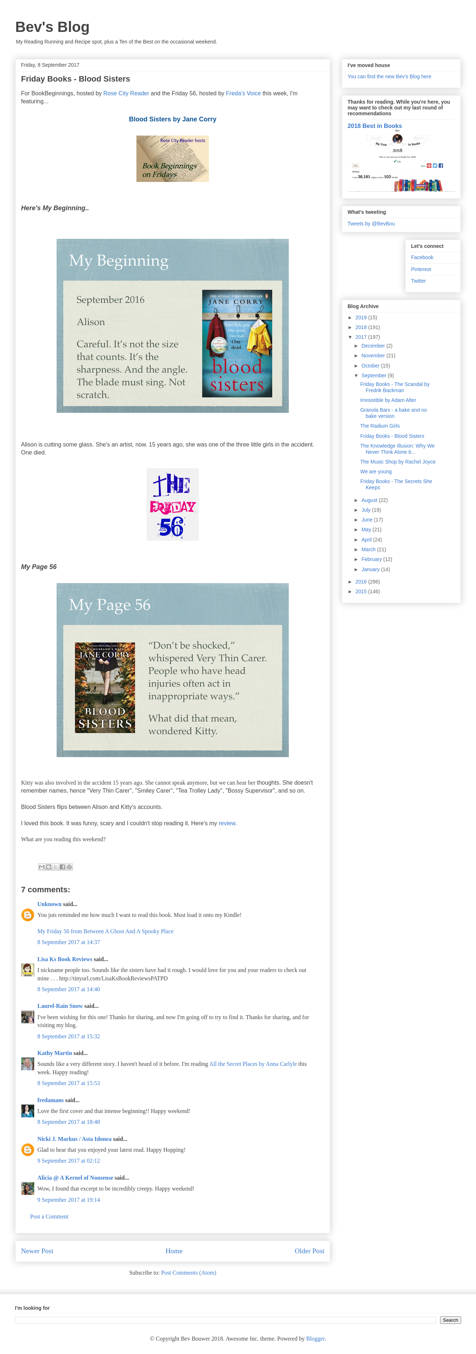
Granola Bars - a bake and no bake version (393, 413)
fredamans (50, 1100)
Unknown (49, 904)
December (373, 346)
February (372, 559)
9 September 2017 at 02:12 (68, 1161)
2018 (362, 327)
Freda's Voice (243, 93)
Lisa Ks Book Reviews (65, 959)
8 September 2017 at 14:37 (68, 942)
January (371, 569)
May (366, 529)
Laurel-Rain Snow (60, 1006)
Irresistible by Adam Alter (388, 400)
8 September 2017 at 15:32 (68, 1036)
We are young (376, 471)
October (371, 366)
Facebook (422, 257)
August (369, 500)
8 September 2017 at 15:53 (68, 1083)
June (367, 520)
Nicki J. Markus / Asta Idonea (74, 1139)
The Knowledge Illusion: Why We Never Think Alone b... (397, 449)
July (366, 510)
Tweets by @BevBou (371, 224)
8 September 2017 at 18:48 (68, 1122)
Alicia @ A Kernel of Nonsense (75, 1178)
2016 (362, 582)
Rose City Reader (127, 93)
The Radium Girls (380, 426)
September (374, 375)
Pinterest (421, 269)
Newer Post (37, 1251)
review (227, 823)
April (367, 540)
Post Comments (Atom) (188, 1273)
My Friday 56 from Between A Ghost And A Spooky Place (105, 931)
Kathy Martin (54, 1053)
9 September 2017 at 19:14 (68, 1200)
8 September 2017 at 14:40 (68, 989)
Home (173, 1251)
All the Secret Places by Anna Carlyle (253, 1064)
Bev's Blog (52, 27)
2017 (362, 337)
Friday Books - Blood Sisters (392, 436)
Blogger (315, 1339)
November (373, 355)
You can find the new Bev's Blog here (389, 76)
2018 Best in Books (375, 125)
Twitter (418, 281)
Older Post (309, 1251)
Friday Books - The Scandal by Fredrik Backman (395, 387)
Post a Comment (49, 1216)
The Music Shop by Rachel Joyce (398, 462)
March (369, 549)
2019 (362, 317)
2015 (362, 591)
